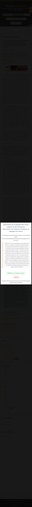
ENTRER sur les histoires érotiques (15, 273)
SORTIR (16, 277)
